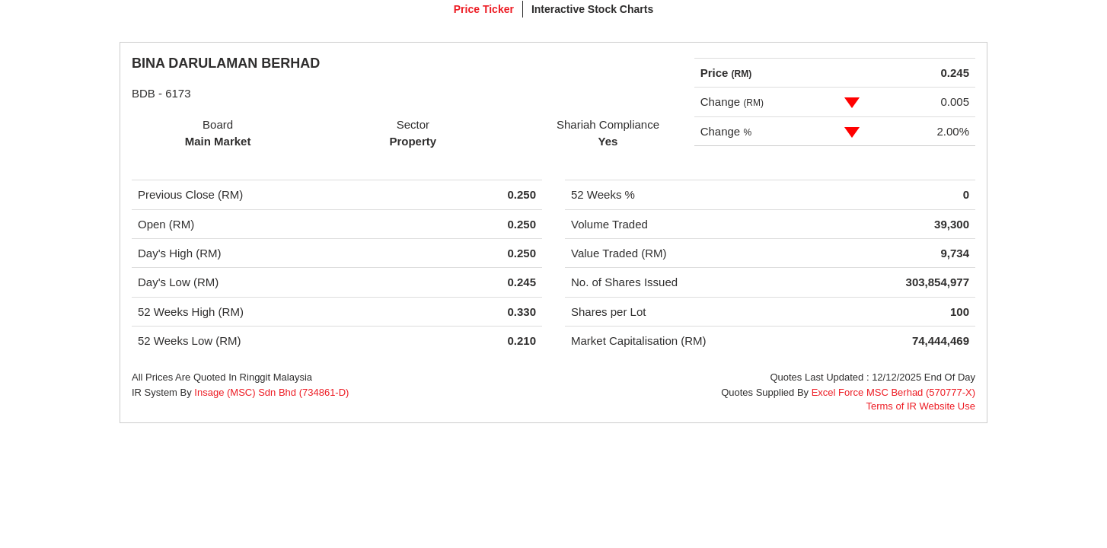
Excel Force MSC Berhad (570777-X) (893, 392)
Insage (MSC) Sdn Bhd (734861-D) (271, 392)
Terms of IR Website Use (920, 406)
